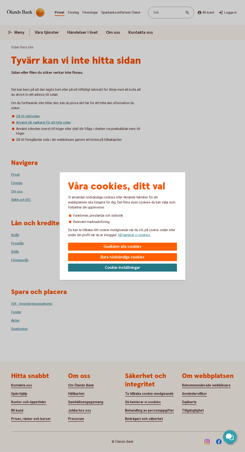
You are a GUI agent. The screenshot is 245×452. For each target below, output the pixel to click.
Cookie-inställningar (122, 267)
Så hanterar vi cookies (134, 235)
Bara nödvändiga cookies (122, 257)
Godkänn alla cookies (122, 246)
